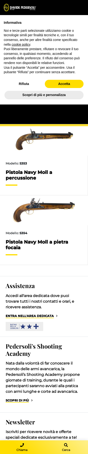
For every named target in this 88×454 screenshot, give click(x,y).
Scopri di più (17, 400)
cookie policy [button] (20, 44)
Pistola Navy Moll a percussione (29, 175)
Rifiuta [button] (24, 84)
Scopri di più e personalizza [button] (43, 95)
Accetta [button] (64, 84)
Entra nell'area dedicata (30, 316)
